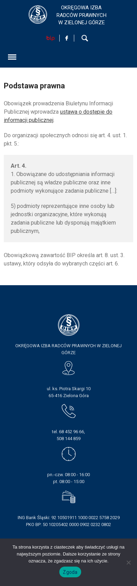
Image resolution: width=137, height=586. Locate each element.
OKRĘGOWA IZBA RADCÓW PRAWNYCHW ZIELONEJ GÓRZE (81, 15)
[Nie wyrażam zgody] (128, 562)
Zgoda (70, 572)
